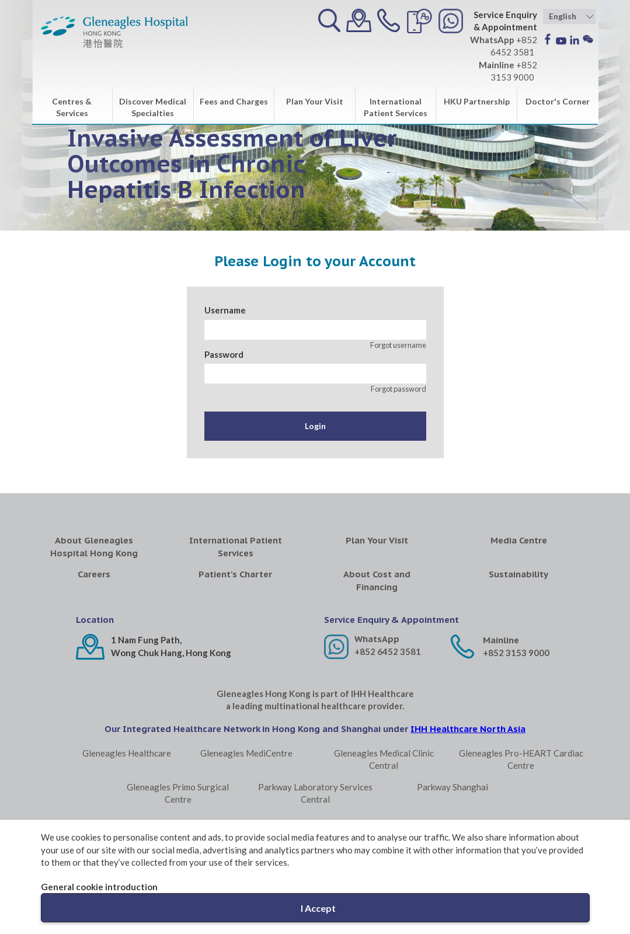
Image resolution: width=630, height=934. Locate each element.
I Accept (318, 908)
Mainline (501, 640)
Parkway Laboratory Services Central (315, 793)
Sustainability (518, 574)
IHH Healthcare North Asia (467, 728)
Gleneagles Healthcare (126, 753)
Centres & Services (72, 107)
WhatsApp (376, 638)
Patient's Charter (235, 574)
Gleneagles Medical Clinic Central (384, 759)
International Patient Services (395, 107)
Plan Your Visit (314, 101)
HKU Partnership (477, 101)
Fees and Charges (234, 101)
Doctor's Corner (557, 101)
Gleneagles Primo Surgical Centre (178, 793)
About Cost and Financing (376, 580)
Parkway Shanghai (452, 787)
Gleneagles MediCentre (246, 753)
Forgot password (398, 388)
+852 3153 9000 (516, 652)
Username (225, 310)
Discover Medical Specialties (152, 107)
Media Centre (518, 540)
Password (223, 354)
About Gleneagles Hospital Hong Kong (94, 546)
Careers (94, 574)
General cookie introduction (99, 886)
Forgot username (398, 345)
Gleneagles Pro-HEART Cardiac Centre (521, 759)
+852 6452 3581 (387, 651)
